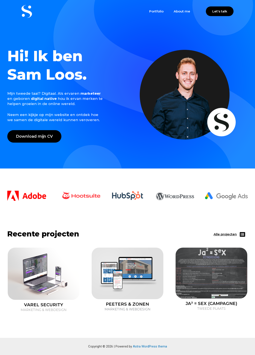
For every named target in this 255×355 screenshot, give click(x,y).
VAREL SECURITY (43, 304)
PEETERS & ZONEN (127, 304)
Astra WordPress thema (150, 346)
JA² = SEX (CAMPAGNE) (211, 303)
